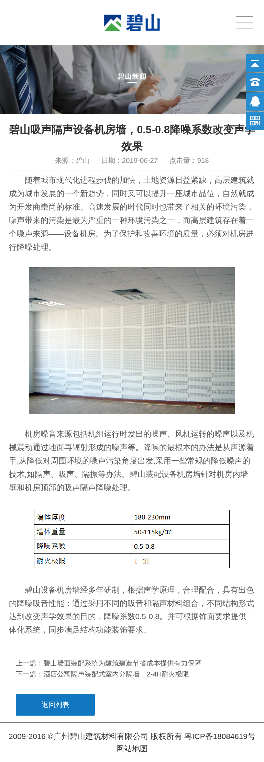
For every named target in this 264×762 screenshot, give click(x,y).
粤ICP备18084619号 (219, 736)
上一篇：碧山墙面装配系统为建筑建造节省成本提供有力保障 (108, 663)
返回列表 (55, 704)
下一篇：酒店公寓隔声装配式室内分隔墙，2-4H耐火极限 (102, 674)
